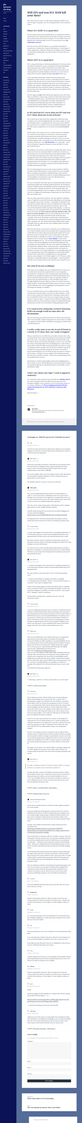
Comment (30, 1041)
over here (56, 73)
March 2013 (6, 210)
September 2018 (7, 126)
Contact (5, 21)
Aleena (32, 966)
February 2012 (6, 232)
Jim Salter (41, 421)
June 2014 (5, 191)
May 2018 (5, 135)
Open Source (6, 53)
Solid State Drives (7, 55)
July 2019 (5, 114)
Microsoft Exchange (7, 51)
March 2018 (6, 140)
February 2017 (6, 152)
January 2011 (6, 248)
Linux (4, 43)
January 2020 (6, 109)
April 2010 (5, 260)
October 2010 (6, 256)
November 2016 (6, 155)
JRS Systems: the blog (7, 7)
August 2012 (6, 217)
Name (29, 1061)
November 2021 (6, 99)
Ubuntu (5, 58)
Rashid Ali (33, 892)
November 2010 (6, 253)
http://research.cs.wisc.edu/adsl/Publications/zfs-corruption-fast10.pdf (47, 515)
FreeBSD (5, 38)
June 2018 (5, 133)
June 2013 (5, 203)
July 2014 (5, 188)
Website (29, 1074)
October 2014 (6, 183)
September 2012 (7, 215)
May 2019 (5, 118)
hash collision (53, 238)
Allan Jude (33, 488)
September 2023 (7, 92)
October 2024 (6, 89)
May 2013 (5, 205)
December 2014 (6, 181)
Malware (5, 48)
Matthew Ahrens (65, 379)
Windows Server (7, 67)
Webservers (6, 60)
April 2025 (5, 87)
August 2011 (6, 239)
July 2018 (5, 130)
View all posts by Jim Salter (38, 412)
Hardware (5, 41)
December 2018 (6, 123)
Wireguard (5, 70)
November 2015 (6, 166)
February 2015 (6, 176)
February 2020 (6, 106)
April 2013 (5, 207)
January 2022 (6, 97)
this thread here (50, 142)
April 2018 (5, 138)
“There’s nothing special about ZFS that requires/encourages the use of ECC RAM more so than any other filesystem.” (47, 387)
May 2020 (5, 101)
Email (29, 1067)
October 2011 (6, 236)
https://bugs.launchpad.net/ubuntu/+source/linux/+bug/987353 (45, 828)
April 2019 (5, 121)
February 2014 (6, 198)
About (4, 18)
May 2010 (5, 258)
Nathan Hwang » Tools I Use (41, 793)
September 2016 (7, 159)
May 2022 (5, 94)
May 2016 (5, 164)
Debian (5, 36)
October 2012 (6, 212)
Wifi (4, 63)
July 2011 (5, 241)
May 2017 (5, 147)
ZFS (4, 72)
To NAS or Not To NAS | (40, 685)
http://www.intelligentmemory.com (46, 650)
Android (5, 31)
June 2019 (5, 116)
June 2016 (5, 162)
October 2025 (6, 80)
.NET (4, 29)
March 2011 (6, 246)
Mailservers (6, 46)
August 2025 (6, 82)
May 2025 (5, 85)
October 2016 (6, 157)
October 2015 (6, 169)
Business (5, 34)
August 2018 (6, 128)
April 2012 (5, 227)
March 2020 (6, 104)
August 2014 (6, 186)
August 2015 (6, 171)
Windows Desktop (7, 65)
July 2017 (5, 145)
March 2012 (6, 229)
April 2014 (5, 195)
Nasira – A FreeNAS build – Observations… (45, 788)
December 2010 (6, 251)
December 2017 (6, 142)
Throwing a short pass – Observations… (44, 1028)
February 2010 (6, 263)
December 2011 (6, 234)
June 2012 (5, 222)
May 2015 (5, 174)
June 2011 (5, 244)
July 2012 (5, 220)
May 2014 (5, 193)
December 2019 (6, 111)
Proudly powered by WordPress (41, 1119)
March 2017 (6, 150)
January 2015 (6, 179)
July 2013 (5, 200)
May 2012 (5, 224)
